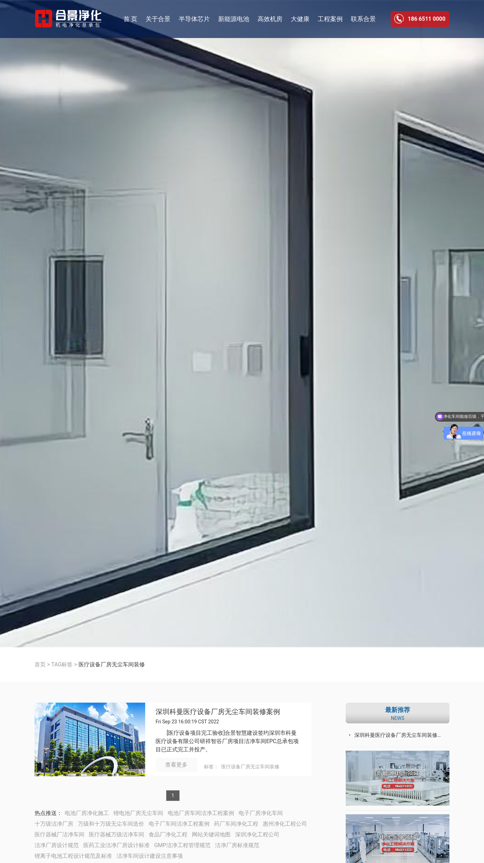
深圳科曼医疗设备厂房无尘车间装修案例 (218, 712)
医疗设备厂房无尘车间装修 (250, 766)
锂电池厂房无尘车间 (138, 813)
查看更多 (176, 764)
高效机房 (270, 18)
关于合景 (158, 18)
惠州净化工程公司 (285, 823)
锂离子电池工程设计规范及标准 (73, 856)
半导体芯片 (194, 18)
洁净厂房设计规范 (57, 845)
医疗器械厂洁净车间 (59, 834)
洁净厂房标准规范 (237, 845)
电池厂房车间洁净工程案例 (201, 813)
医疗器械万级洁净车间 (116, 834)
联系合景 (363, 18)
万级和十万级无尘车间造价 (111, 823)
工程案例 (330, 18)
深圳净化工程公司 (257, 834)
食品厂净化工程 (168, 834)
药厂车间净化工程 (236, 823)
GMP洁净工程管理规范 (182, 845)
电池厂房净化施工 (87, 813)
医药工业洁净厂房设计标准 (116, 845)
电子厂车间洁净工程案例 (179, 823)
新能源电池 (233, 18)
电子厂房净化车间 (261, 813)
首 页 (130, 18)
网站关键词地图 (211, 834)
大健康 (300, 18)
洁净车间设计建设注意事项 (150, 856)
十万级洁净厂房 (54, 823)
